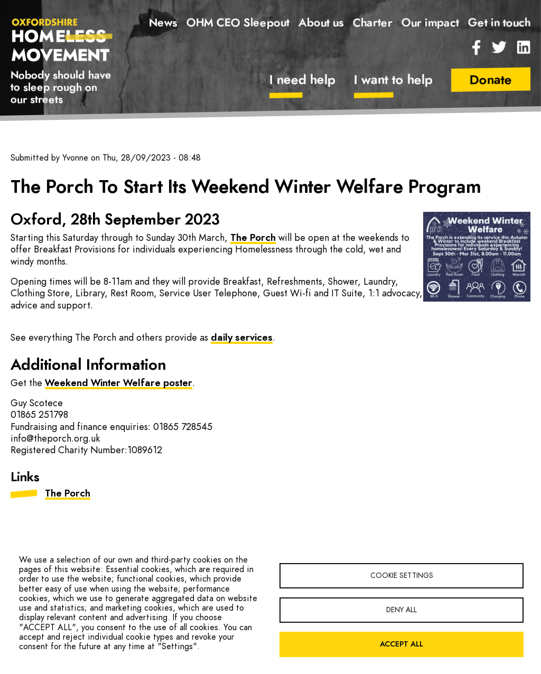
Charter (373, 23)
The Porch (253, 238)
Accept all (401, 644)
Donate (491, 80)
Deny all (401, 610)
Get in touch (499, 23)
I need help (302, 80)
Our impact (430, 23)
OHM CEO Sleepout (238, 23)
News (163, 23)
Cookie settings (401, 575)
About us (321, 23)
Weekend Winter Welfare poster (118, 383)
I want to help (393, 80)
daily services (242, 338)
